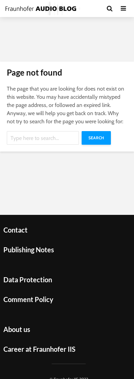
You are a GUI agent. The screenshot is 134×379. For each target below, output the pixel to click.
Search (96, 137)
